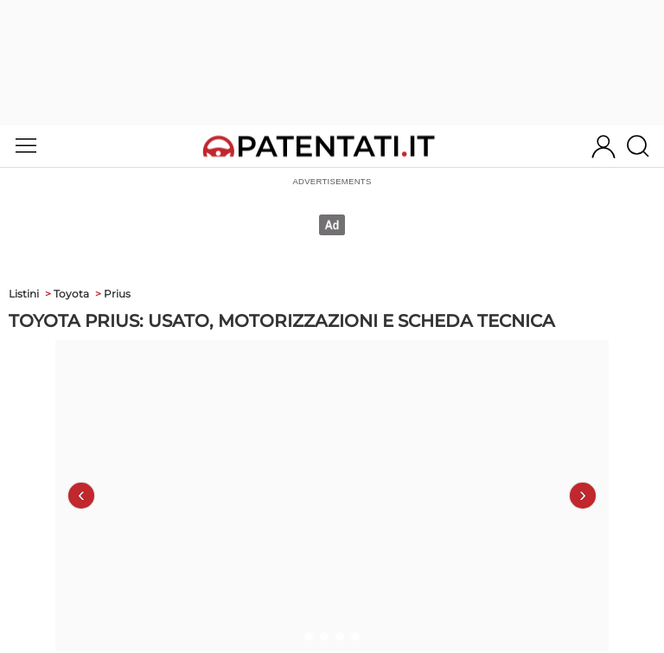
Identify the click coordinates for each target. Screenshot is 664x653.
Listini (24, 293)
